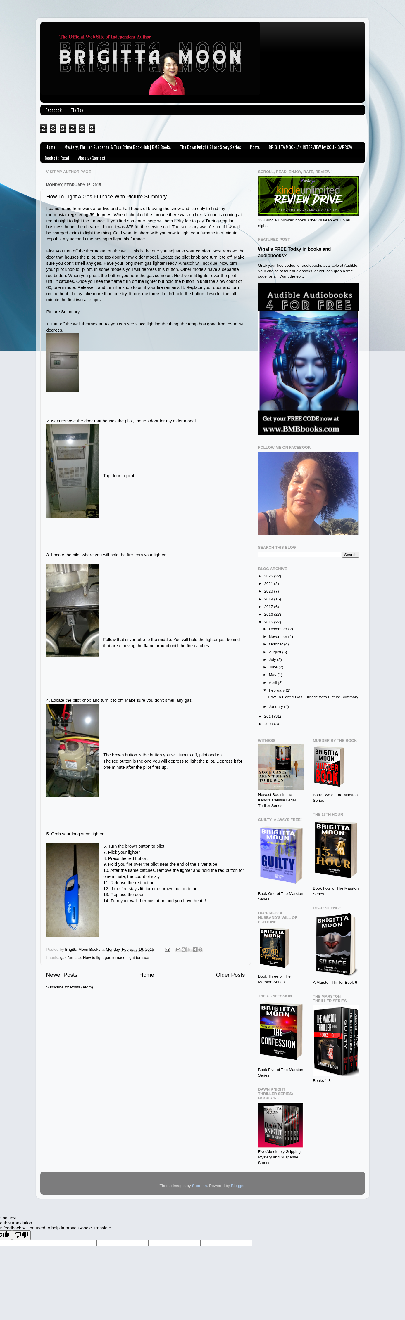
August (275, 652)
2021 (269, 583)
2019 (269, 599)
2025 (269, 576)
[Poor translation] (21, 1235)
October (276, 644)
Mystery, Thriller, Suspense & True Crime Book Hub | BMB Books (117, 147)
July (273, 659)
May (273, 675)
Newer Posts (61, 975)
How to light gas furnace (104, 957)
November (278, 636)
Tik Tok (77, 110)
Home (50, 147)
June (274, 667)
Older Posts (230, 975)
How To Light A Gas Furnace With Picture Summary (106, 197)
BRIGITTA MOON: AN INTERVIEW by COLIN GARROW (310, 147)
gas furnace (70, 957)
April (273, 682)
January (276, 706)
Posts (255, 147)
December (278, 629)
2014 (269, 716)
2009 (269, 724)
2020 (269, 591)
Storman (199, 1186)
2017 (269, 606)
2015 (269, 622)
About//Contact (92, 158)
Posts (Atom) (81, 987)
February (277, 690)
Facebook (54, 110)
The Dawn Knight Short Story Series (210, 147)
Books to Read (57, 158)
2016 (269, 614)
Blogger (237, 1186)
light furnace (138, 957)
